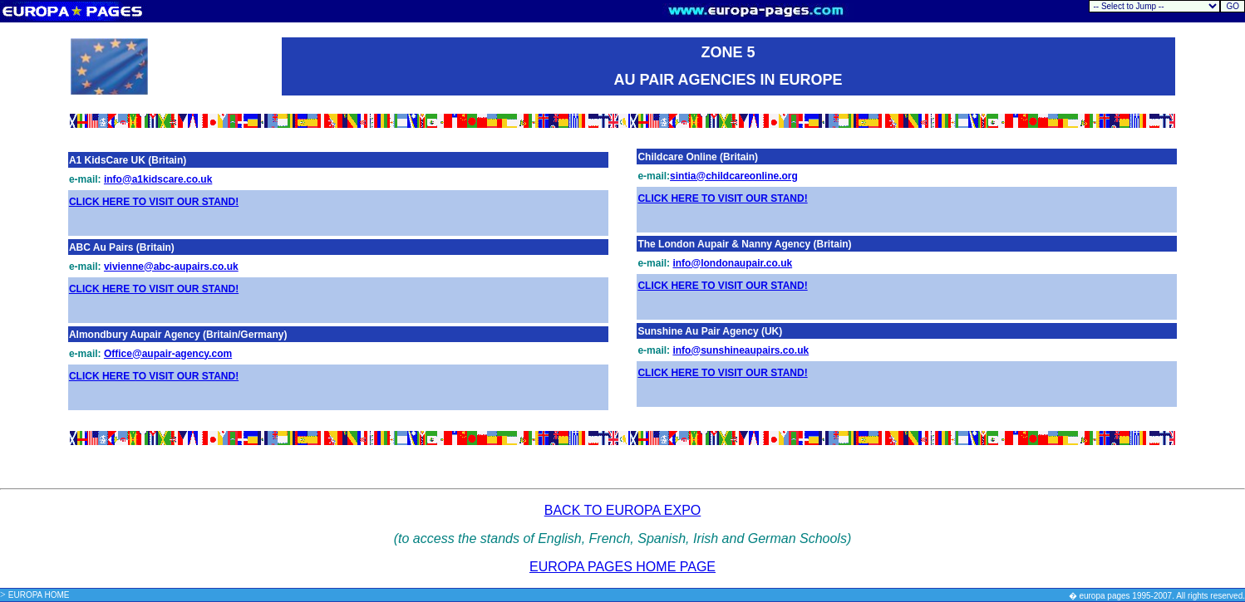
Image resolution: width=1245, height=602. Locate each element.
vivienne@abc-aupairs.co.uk (171, 266)
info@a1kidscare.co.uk (158, 179)
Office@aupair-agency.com (168, 354)
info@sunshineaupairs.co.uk (740, 350)
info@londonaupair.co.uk (732, 263)
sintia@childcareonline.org (734, 176)
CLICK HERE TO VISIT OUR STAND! (154, 202)
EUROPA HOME (39, 595)
